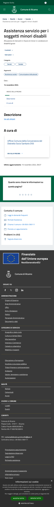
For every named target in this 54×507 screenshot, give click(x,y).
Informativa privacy (12, 474)
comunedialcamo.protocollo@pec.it (18, 437)
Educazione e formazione (14, 360)
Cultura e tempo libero (13, 335)
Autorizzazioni (10, 378)
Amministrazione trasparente (16, 471)
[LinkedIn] (22, 290)
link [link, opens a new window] (48, 494)
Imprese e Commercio (13, 342)
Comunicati (9, 392)
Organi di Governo (11, 300)
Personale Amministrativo (14, 318)
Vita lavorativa (10, 339)
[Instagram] (16, 290)
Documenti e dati (11, 321)
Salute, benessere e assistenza (16, 374)
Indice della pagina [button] (14, 91)
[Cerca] (49, 9)
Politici (7, 314)
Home (5, 19)
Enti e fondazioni (11, 311)
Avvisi (20, 19)
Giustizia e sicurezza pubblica (16, 364)
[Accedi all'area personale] (45, 2)
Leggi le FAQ (9, 456)
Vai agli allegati (9, 119)
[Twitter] (11, 290)
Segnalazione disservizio (14, 453)
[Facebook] (5, 290)
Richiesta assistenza (12, 460)
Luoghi (7, 405)
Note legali (9, 478)
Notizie (7, 388)
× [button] (51, 481)
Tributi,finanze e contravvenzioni (17, 367)
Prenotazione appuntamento (15, 449)
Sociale (28, 19)
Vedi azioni (10, 55)
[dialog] (27, 493)
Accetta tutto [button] (18, 498)
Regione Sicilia (8, 2)
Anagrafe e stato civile (13, 332)
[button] (27, 503)
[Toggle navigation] (4, 9)
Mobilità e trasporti (12, 349)
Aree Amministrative (13, 304)
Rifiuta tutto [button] (36, 498)
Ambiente (8, 371)
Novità (12, 19)
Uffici (7, 307)
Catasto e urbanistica (13, 346)
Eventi (7, 409)
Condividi (9, 50)
